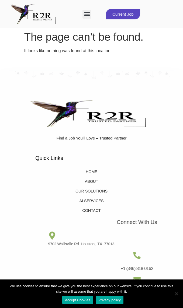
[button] (86, 14)
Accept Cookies (77, 300)
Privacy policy (109, 300)
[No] (176, 293)
